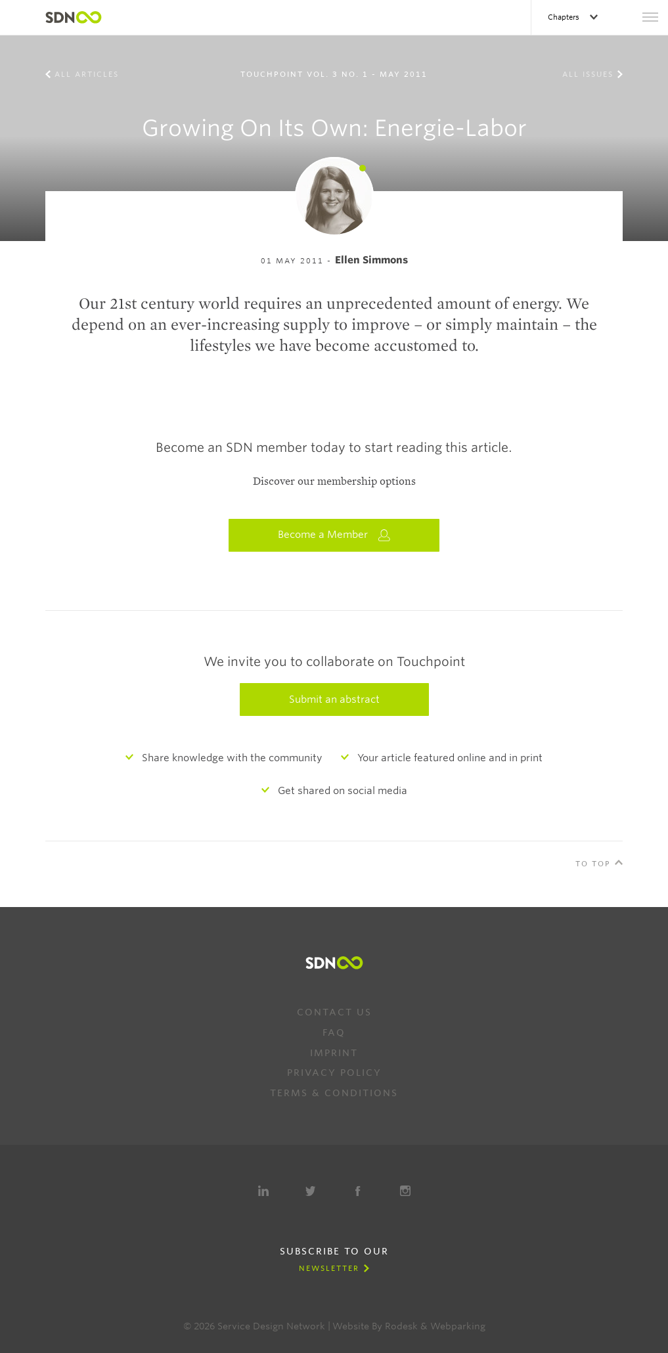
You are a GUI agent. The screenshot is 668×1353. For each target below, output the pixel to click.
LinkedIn (263, 1191)
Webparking (457, 1326)
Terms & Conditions (334, 1093)
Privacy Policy (334, 1072)
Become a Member (334, 535)
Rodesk (401, 1326)
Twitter (310, 1191)
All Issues (587, 74)
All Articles (87, 74)
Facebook (358, 1191)
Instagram (405, 1191)
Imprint (334, 1053)
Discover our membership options (334, 481)
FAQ (334, 1032)
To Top (593, 863)
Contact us (334, 1012)
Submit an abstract (334, 699)
